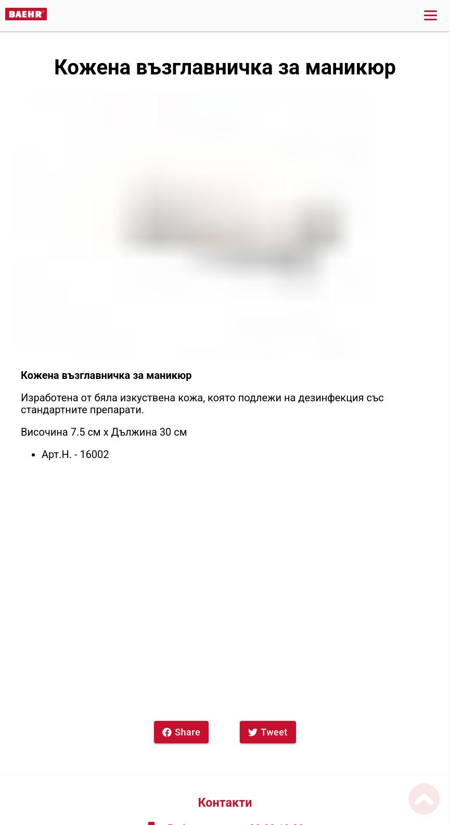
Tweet (268, 732)
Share (181, 732)
